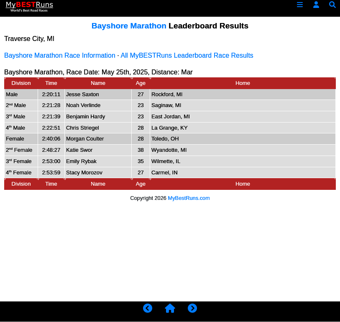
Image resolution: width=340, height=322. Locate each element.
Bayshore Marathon (129, 25)
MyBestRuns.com (189, 198)
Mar (187, 72)
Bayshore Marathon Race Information (59, 55)
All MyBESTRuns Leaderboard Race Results (186, 55)
